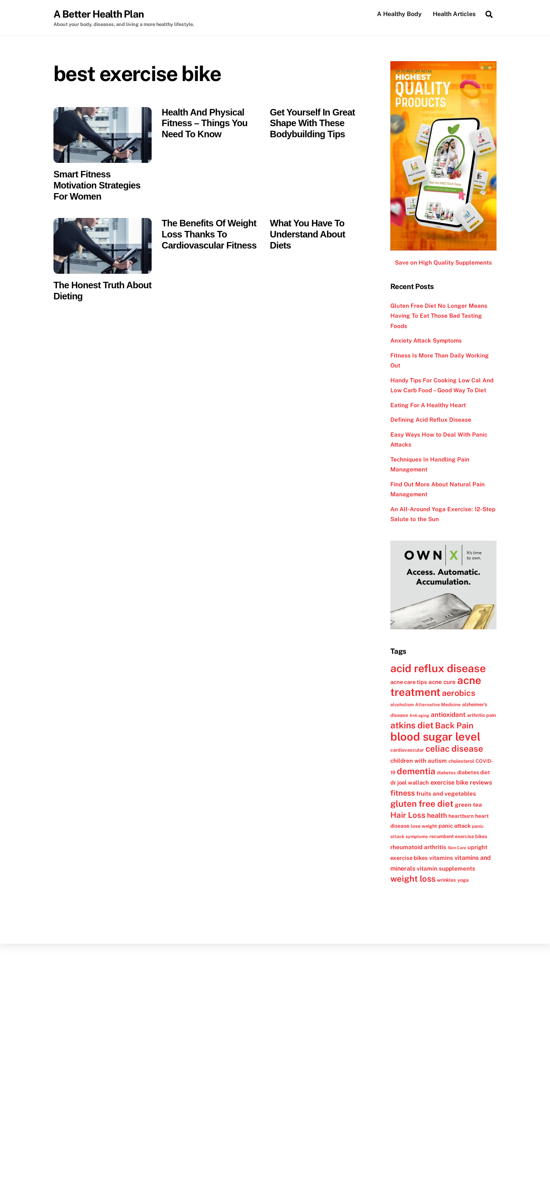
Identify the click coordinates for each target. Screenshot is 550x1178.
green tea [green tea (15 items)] (468, 805)
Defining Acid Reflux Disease (430, 420)
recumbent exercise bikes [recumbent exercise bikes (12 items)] (458, 837)
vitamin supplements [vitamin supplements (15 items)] (446, 868)
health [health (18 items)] (437, 816)
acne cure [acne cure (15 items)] (442, 682)
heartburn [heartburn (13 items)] (461, 816)
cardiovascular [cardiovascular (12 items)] (407, 751)
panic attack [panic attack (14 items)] (454, 826)
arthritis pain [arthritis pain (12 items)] (481, 715)
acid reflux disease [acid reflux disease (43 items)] (438, 668)
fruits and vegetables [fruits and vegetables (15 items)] (446, 793)
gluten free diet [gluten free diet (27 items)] (421, 804)
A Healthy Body (399, 14)
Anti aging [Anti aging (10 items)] (419, 715)
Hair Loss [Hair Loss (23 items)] (407, 815)
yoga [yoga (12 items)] (463, 880)
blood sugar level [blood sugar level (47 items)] (435, 737)
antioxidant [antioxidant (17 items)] (448, 715)
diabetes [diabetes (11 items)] (446, 773)
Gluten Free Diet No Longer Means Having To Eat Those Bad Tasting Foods (438, 316)
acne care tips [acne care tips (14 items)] (408, 682)
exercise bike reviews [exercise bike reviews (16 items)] (461, 783)
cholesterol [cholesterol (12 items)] (461, 761)
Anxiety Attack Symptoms (426, 341)
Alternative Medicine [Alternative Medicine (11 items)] (438, 705)
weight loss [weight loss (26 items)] (412, 879)
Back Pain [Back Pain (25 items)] (454, 726)
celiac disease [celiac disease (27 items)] (454, 749)
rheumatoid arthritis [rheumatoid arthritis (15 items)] (418, 847)
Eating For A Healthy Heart (428, 405)
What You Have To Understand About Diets (307, 234)
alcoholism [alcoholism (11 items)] (402, 705)
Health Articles (454, 14)
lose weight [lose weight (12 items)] (424, 826)
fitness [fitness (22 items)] (402, 793)
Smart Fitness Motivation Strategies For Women (97, 185)
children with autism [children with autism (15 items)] (418, 760)
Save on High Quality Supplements (443, 263)
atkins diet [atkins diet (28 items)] (412, 726)
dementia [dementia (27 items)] (416, 772)
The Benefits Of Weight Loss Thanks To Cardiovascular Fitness (209, 234)
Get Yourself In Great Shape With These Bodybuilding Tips (312, 123)
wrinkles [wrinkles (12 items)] (446, 880)
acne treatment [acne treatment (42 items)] (435, 686)
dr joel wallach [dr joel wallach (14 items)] (409, 783)
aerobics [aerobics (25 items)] (458, 694)
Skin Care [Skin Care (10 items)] (457, 848)
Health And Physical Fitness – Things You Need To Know (204, 123)
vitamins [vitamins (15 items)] (441, 858)
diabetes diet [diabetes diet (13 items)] (473, 773)
